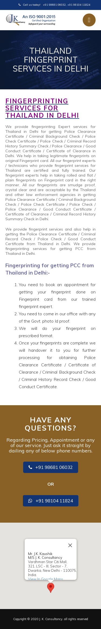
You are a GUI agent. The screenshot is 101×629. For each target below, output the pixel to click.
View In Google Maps (45, 579)
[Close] (70, 545)
